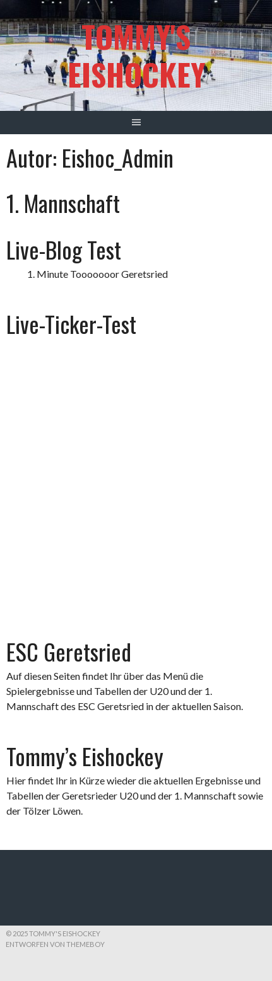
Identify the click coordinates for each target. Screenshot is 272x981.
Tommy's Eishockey (136, 55)
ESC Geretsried (68, 651)
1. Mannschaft (63, 202)
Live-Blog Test (63, 249)
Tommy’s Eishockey (84, 755)
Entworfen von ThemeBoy (55, 944)
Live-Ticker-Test (71, 323)
